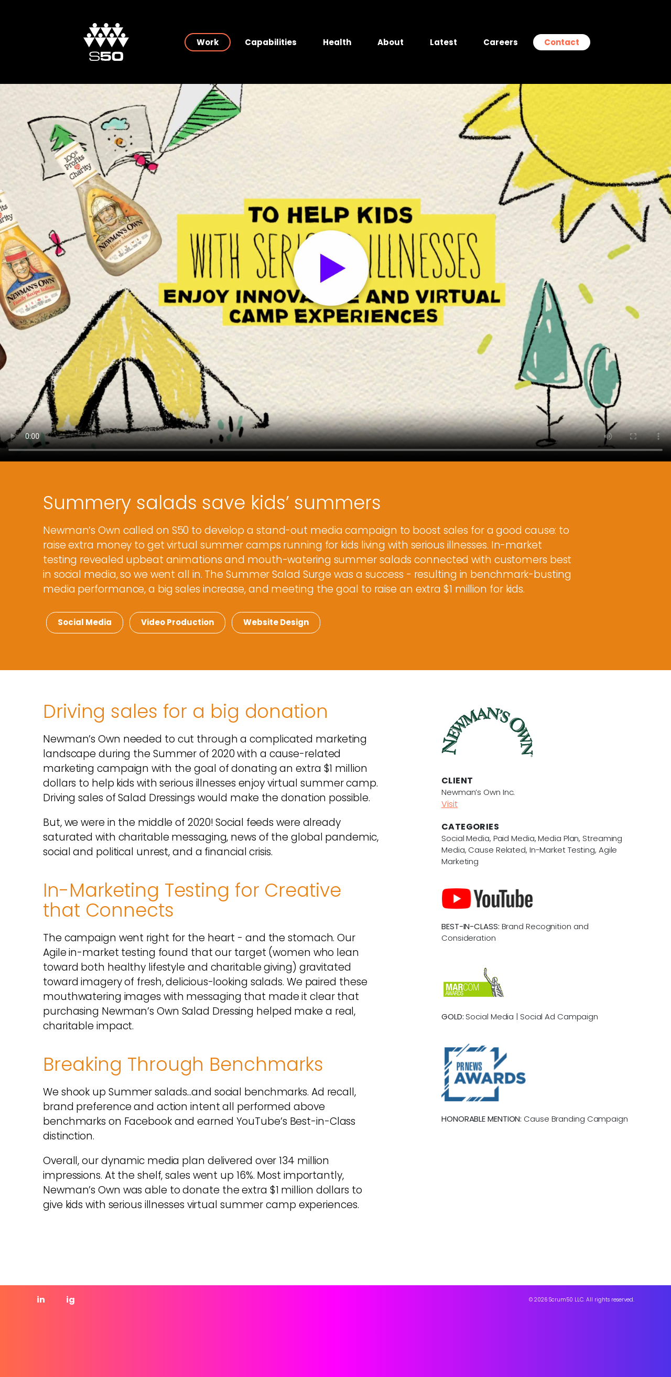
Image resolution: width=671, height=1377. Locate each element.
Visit (449, 804)
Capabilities (271, 42)
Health (337, 42)
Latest (443, 42)
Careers (500, 42)
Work (208, 42)
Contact (561, 42)
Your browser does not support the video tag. (335, 272)
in (41, 1300)
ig (70, 1300)
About (390, 42)
